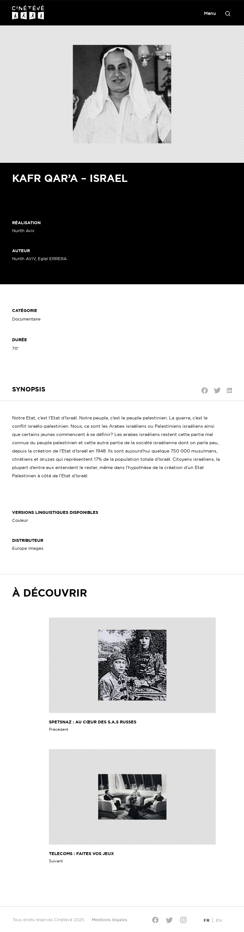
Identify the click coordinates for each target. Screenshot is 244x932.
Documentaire (26, 319)
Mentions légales (109, 919)
